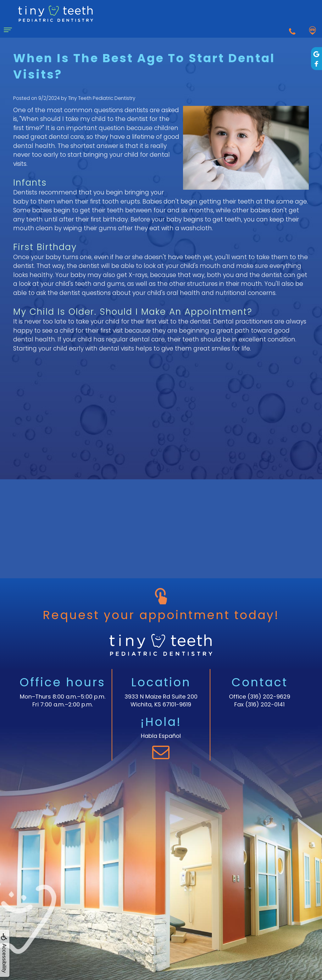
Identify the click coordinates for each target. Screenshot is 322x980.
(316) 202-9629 (268, 696)
